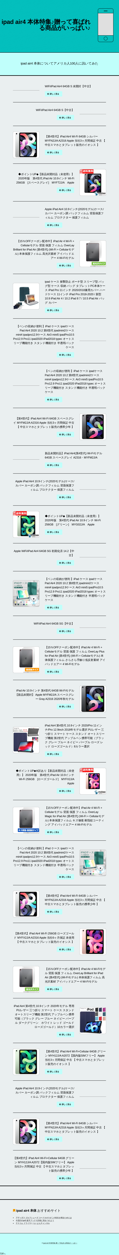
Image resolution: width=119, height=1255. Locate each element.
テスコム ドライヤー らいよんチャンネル (33, 1223)
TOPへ (3, 1254)
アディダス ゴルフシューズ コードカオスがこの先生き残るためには (44, 1218)
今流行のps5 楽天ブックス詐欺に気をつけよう (35, 1220)
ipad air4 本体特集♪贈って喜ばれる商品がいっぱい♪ (46, 24)
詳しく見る (54, 94)
